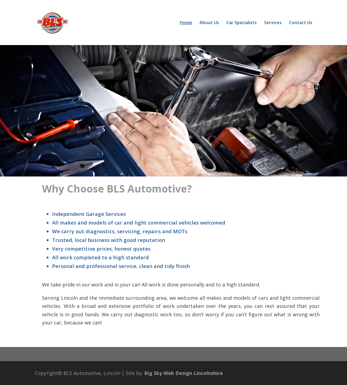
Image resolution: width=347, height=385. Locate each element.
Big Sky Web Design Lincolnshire (183, 373)
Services (273, 23)
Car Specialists (241, 23)
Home (186, 23)
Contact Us (300, 23)
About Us (209, 23)
